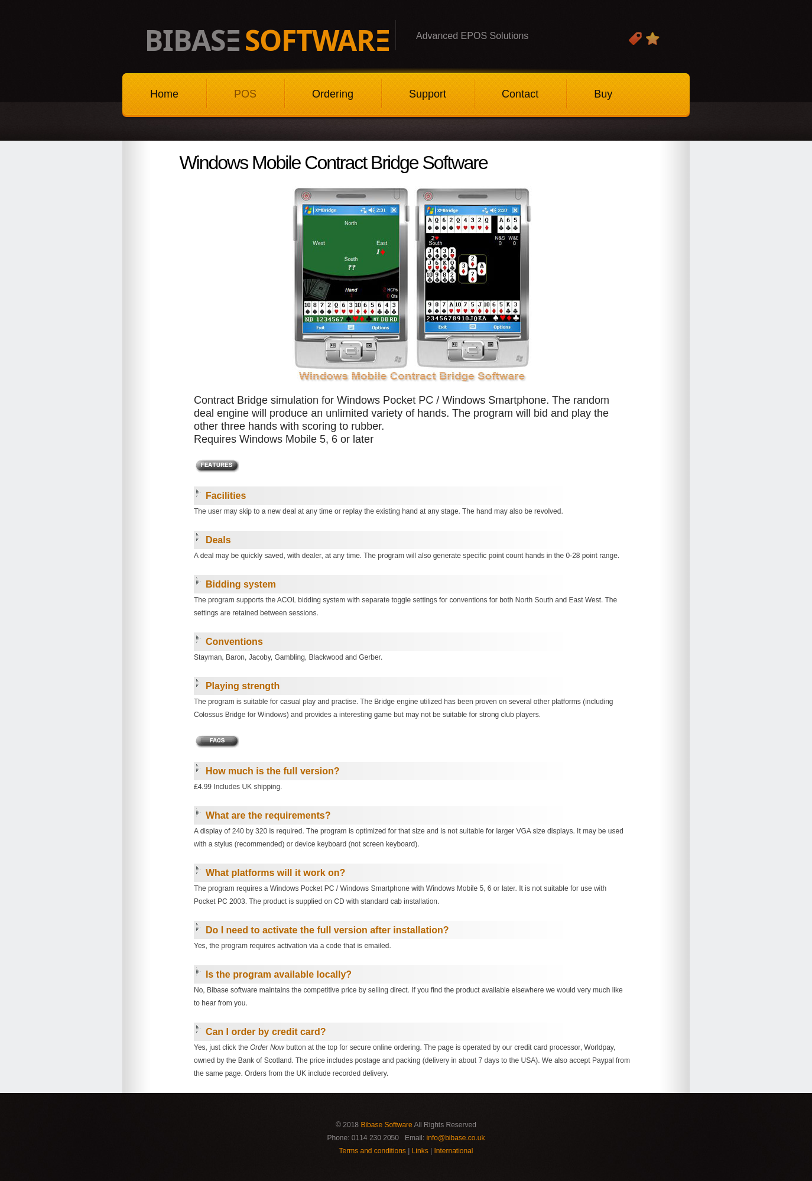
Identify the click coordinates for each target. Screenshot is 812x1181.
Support (427, 94)
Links (420, 1151)
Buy (603, 94)
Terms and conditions (372, 1151)
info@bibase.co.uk (456, 1138)
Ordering (332, 94)
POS (245, 94)
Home (164, 94)
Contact (520, 94)
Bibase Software (386, 1125)
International (453, 1151)
